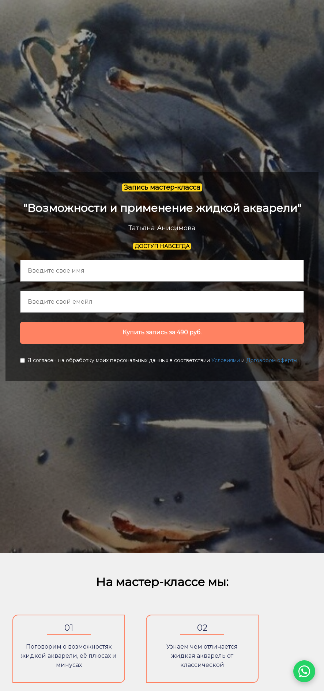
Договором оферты (271, 360)
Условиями (225, 360)
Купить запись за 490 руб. (162, 332)
